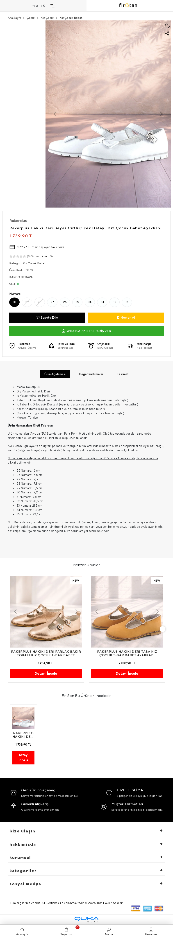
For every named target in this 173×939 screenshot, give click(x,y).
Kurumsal (20, 857)
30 (14, 302)
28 (39, 302)
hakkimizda (22, 844)
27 (52, 302)
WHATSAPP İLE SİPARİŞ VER (86, 331)
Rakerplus (18, 220)
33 (102, 302)
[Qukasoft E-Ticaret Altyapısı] (86, 919)
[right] (163, 628)
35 (77, 302)
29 (27, 302)
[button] (55, 114)
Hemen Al (126, 317)
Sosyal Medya (25, 884)
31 (127, 302)
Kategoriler (23, 870)
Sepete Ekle (47, 317)
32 (114, 302)
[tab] (55, 374)
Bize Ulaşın (22, 831)
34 (89, 302)
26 (65, 302)
